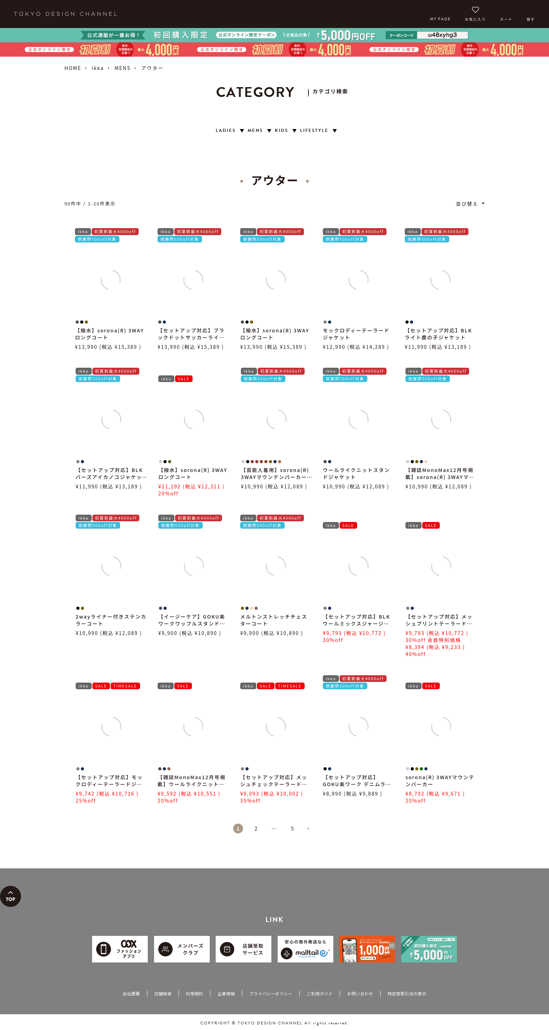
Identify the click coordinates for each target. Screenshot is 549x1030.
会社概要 (131, 993)
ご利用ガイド (320, 993)
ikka (98, 67)
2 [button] (256, 828)
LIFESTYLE (314, 130)
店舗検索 (163, 993)
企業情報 (226, 993)
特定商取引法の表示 (407, 993)
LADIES (226, 130)
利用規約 (194, 993)
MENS (122, 67)
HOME (72, 67)
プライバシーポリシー (270, 993)
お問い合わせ (360, 993)
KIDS (281, 130)
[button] (311, 832)
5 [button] (292, 828)
